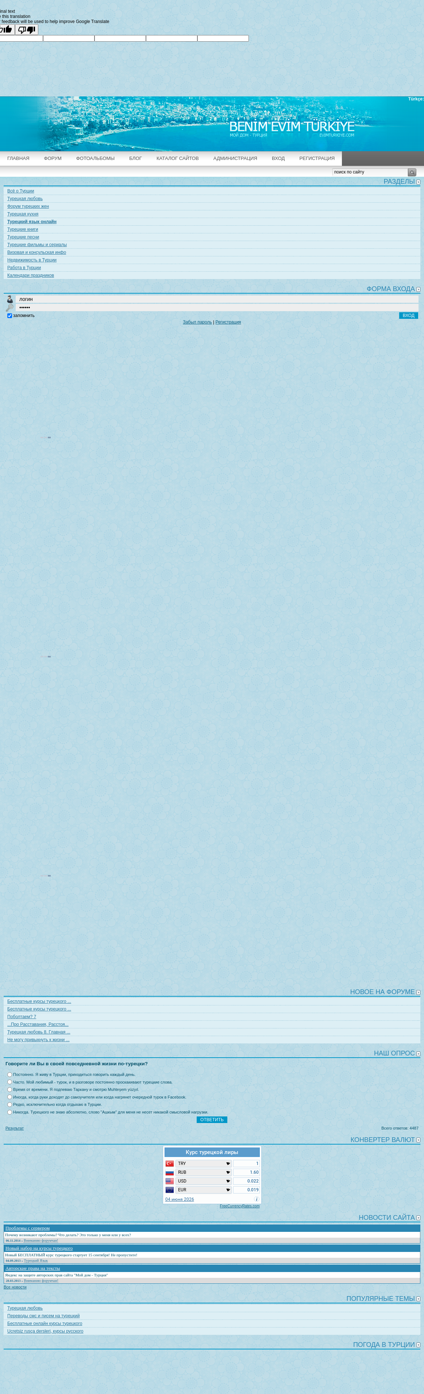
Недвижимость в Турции (32, 260)
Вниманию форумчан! (41, 1240)
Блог (135, 158)
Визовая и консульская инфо (36, 252)
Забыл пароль (197, 322)
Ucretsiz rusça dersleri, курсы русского (45, 1331)
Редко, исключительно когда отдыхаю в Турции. (57, 1104)
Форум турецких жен (28, 206)
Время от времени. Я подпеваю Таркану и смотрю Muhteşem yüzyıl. (76, 1089)
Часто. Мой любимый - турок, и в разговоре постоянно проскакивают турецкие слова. (93, 1082)
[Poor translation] (26, 29)
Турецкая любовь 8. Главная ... (38, 1032)
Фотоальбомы (95, 158)
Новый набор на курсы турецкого (39, 1248)
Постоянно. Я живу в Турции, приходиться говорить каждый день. (74, 1074)
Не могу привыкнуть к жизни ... (38, 1039)
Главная (18, 158)
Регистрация (317, 158)
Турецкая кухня (22, 214)
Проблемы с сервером (27, 1228)
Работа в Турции (24, 267)
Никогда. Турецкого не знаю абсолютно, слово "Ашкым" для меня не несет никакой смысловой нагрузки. (110, 1112)
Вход (278, 158)
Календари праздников (30, 275)
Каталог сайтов (178, 158)
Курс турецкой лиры (212, 1152)
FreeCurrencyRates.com (240, 1206)
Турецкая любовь (25, 198)
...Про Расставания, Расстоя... (38, 1024)
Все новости (15, 1287)
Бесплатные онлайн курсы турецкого (44, 1323)
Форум (53, 158)
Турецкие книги (22, 229)
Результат (14, 1128)
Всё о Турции (20, 191)
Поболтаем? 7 (21, 1016)
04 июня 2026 (179, 1199)
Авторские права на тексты (32, 1268)
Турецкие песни (23, 237)
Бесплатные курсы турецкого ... (39, 1001)
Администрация (235, 158)
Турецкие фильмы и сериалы (37, 244)
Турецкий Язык (36, 1261)
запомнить (24, 315)
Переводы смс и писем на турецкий (43, 1315)
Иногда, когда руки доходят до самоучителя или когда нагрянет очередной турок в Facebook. (99, 1097)
